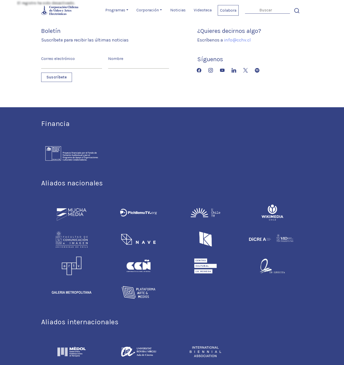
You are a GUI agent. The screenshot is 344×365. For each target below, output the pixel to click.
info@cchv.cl (237, 40)
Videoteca (203, 10)
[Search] (267, 10)
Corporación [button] (147, 10)
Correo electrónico (58, 58)
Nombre (115, 58)
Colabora (228, 10)
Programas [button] (115, 10)
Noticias (178, 10)
